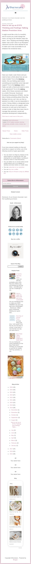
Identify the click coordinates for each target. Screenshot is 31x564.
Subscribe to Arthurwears (15, 180)
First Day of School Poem (19, 317)
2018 (11, 407)
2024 (11, 392)
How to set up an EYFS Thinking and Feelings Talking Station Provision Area (15, 27)
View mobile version (15, 134)
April (12, 438)
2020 (11, 402)
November (14, 412)
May (12, 435)
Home (16, 131)
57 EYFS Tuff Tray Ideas (18, 275)
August (13, 420)
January (13, 445)
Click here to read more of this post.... (13, 116)
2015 (11, 454)
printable (12, 124)
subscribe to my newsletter (16, 167)
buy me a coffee (13, 169)
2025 (11, 389)
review (16, 124)
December (14, 410)
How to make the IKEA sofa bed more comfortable (19, 296)
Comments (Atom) (15, 138)
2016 (11, 451)
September (14, 417)
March (13, 440)
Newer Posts (6, 131)
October (13, 415)
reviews (21, 124)
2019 (11, 405)
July (12, 430)
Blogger (15, 559)
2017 (11, 449)
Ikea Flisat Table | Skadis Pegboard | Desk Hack (19, 337)
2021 (11, 400)
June (12, 433)
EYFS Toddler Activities (13, 122)
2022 (11, 397)
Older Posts (25, 131)
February (14, 443)
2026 (11, 387)
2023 (11, 395)
